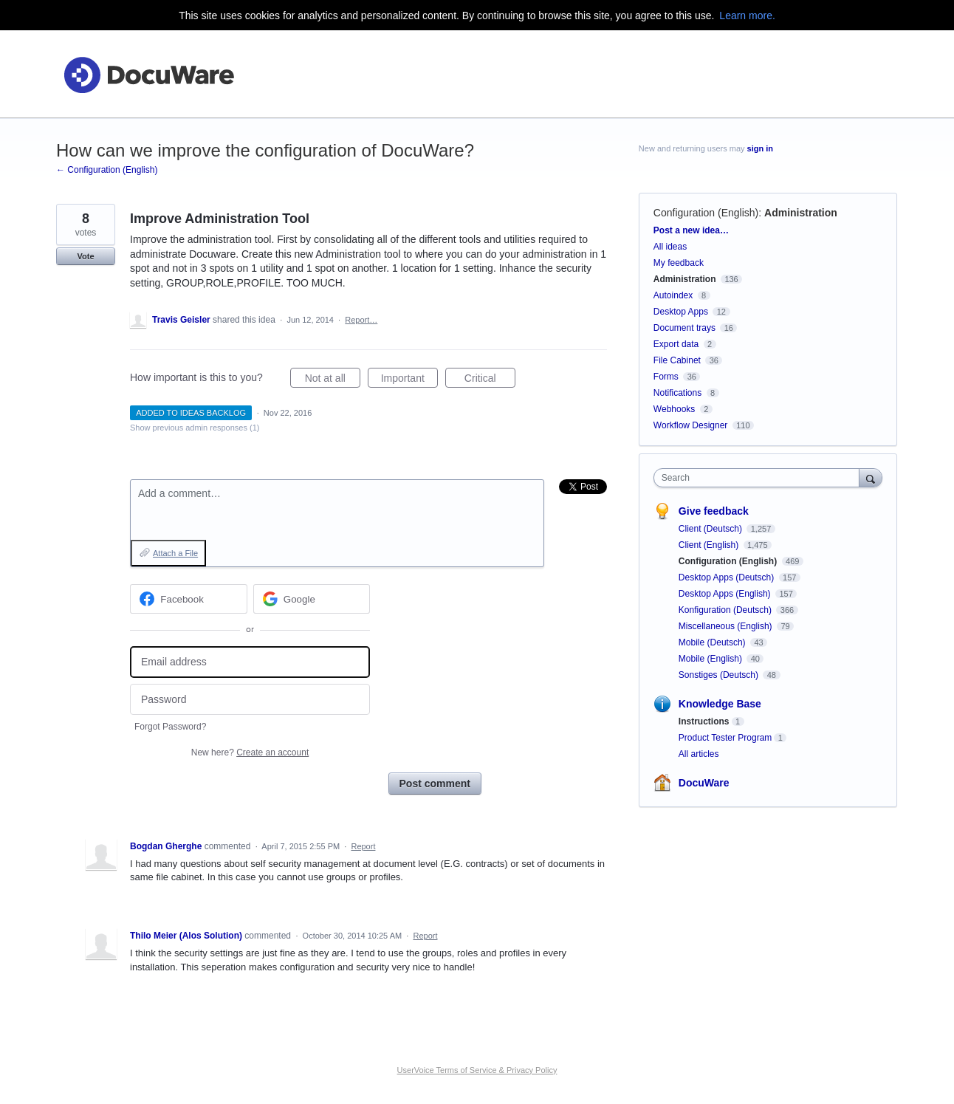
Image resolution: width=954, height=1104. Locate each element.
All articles (699, 754)
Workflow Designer (690, 425)
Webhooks (674, 409)
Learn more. (747, 15)
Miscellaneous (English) (727, 626)
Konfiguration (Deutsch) (726, 610)
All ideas (670, 246)
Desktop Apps (680, 311)
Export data (676, 344)
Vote (85, 256)
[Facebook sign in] (188, 599)
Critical (489, 380)
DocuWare (704, 783)
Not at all (332, 380)
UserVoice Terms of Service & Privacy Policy (477, 1070)
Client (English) (710, 545)
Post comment (434, 783)
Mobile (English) (711, 659)
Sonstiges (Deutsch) (720, 675)
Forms (666, 376)
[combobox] (760, 478)
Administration (800, 213)
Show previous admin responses (194, 427)
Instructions (704, 721)
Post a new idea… (691, 230)
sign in (760, 148)
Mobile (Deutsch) (713, 642)
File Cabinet (677, 360)
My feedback (678, 263)
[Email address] (250, 662)
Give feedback (714, 511)
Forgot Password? (170, 726)
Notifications (677, 393)
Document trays (684, 328)
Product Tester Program (725, 738)
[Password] (250, 700)
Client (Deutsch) (711, 529)
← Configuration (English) (106, 170)
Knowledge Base (720, 704)
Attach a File (175, 553)
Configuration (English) (705, 213)
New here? (250, 752)
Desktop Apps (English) (726, 594)
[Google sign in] (312, 599)
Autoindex (673, 295)
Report (363, 846)
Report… (361, 319)
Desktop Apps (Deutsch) (728, 577)
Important (409, 380)
